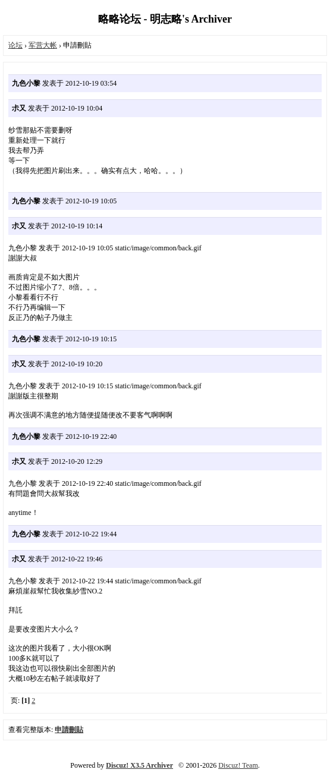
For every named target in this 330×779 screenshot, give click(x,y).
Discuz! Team (238, 765)
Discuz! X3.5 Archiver (139, 765)
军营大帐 (43, 45)
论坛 (15, 45)
